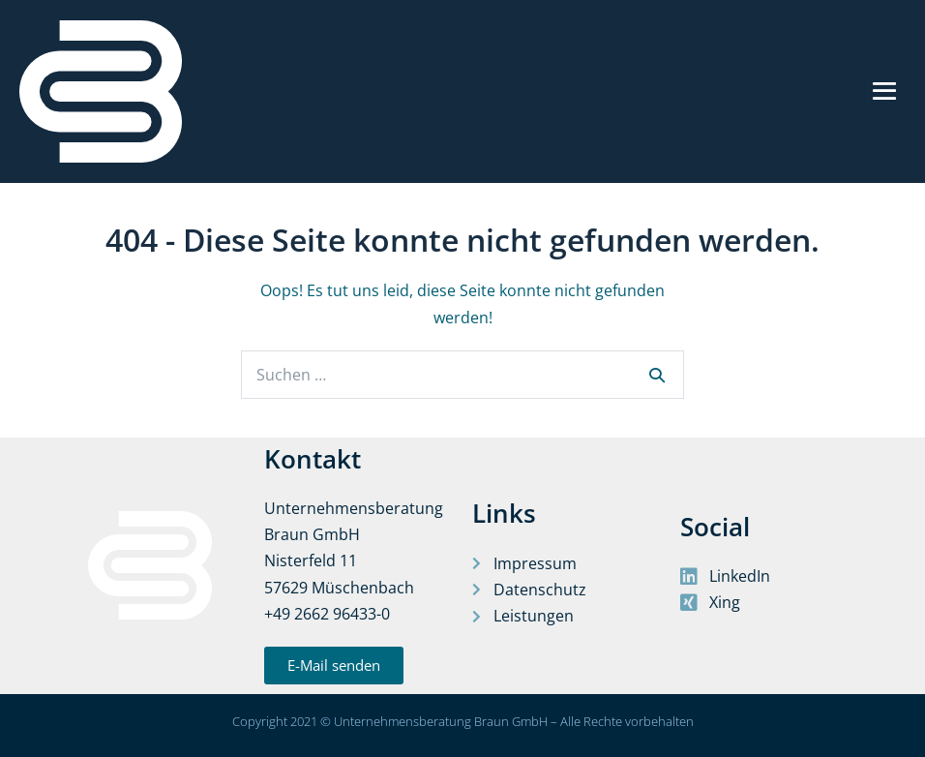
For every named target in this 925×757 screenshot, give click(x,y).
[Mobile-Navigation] (884, 91)
